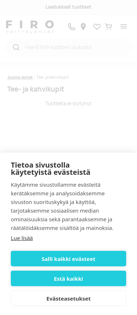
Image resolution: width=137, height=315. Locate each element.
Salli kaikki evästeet (69, 258)
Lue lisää (22, 237)
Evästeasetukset (69, 298)
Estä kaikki (68, 278)
